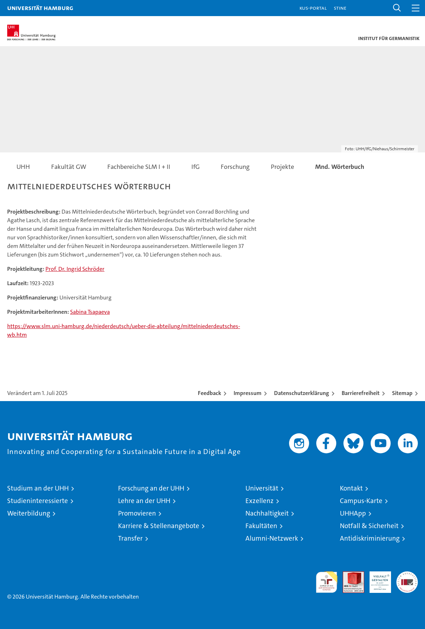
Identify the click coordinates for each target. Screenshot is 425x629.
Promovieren (137, 513)
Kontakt (351, 488)
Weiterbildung (28, 513)
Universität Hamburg (40, 7)
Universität (261, 488)
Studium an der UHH (38, 488)
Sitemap (402, 393)
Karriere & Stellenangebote (158, 525)
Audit (349, 575)
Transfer (130, 538)
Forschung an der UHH (151, 488)
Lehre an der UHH (144, 500)
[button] (397, 8)
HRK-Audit (376, 578)
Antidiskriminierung (370, 538)
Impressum (248, 393)
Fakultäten (261, 525)
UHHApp (353, 513)
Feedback (209, 393)
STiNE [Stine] (340, 7)
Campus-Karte (361, 500)
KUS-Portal (313, 7)
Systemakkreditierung (407, 575)
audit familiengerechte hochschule (326, 582)
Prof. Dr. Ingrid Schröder (74, 269)
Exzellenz (259, 500)
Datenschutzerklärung (301, 393)
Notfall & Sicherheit (369, 525)
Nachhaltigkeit (267, 513)
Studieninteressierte (37, 500)
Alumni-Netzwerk (271, 538)
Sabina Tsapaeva (90, 312)
